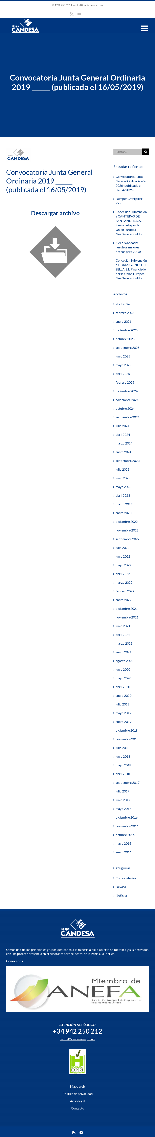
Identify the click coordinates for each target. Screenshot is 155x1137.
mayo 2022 (123, 565)
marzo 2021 (124, 643)
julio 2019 (122, 704)
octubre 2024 (125, 408)
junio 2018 (123, 756)
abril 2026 (123, 304)
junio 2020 (123, 669)
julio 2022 (122, 547)
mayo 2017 (123, 808)
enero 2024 (123, 452)
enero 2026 (123, 321)
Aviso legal (77, 1101)
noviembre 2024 (127, 400)
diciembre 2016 (127, 817)
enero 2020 (123, 695)
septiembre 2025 (127, 347)
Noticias (122, 895)
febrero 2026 (125, 313)
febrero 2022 (125, 591)
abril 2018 (123, 774)
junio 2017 (123, 800)
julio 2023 (122, 469)
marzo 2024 (124, 443)
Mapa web (77, 1086)
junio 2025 (123, 356)
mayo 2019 (123, 713)
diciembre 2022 (127, 521)
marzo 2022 (124, 582)
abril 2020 (123, 687)
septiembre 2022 (127, 539)
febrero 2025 (125, 382)
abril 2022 (123, 574)
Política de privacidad (78, 1094)
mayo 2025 (123, 365)
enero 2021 (123, 652)
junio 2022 (123, 556)
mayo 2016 (123, 843)
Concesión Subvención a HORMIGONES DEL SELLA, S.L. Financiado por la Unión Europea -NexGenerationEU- (131, 269)
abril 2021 (123, 634)
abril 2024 (123, 434)
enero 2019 (123, 721)
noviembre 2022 (127, 530)
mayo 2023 (123, 487)
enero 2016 (123, 852)
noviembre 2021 (127, 617)
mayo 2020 (123, 678)
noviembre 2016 (127, 826)
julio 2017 (122, 791)
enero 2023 (123, 513)
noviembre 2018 (127, 739)
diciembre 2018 (127, 730)
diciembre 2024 (127, 391)
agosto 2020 (124, 661)
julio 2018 (122, 748)
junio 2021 (123, 626)
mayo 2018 (123, 765)
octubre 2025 (125, 339)
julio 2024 (122, 426)
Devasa (121, 887)
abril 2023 (123, 495)
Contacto (77, 1108)
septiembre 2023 (127, 460)
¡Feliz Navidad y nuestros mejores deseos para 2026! (128, 247)
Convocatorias (126, 878)
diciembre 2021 (127, 608)
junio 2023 (123, 478)
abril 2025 (123, 373)
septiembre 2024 (127, 417)
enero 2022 (123, 600)
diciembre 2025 (127, 330)
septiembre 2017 (127, 782)
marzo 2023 (124, 504)
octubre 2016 (125, 835)
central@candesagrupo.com (88, 4)
